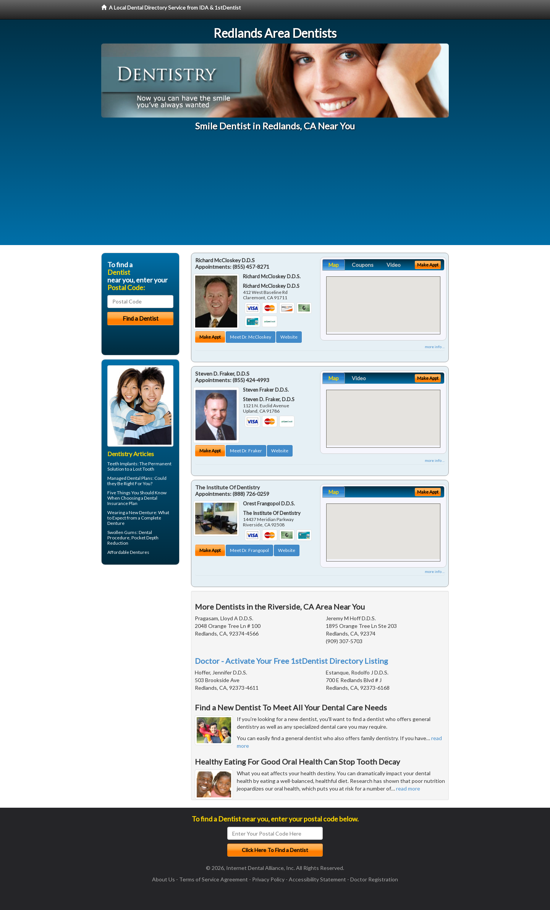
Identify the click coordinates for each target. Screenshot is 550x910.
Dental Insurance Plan (132, 500)
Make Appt (210, 337)
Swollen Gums (122, 532)
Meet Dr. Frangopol (249, 550)
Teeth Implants (122, 463)
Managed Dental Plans (129, 478)
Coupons (363, 264)
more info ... (435, 346)
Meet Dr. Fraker (246, 450)
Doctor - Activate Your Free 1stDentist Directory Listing (291, 660)
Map (333, 264)
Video (394, 264)
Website (289, 337)
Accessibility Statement (317, 879)
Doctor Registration (374, 879)
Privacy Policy (268, 879)
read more (408, 788)
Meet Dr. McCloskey (250, 337)
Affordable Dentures (128, 552)
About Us (163, 879)
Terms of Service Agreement (213, 879)
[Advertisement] (275, 191)
